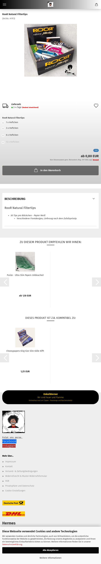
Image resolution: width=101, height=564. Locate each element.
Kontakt (9, 466)
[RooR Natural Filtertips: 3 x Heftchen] (50, 129)
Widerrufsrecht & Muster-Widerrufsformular (26, 476)
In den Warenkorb (47, 170)
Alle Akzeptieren (50, 550)
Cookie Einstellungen (15, 490)
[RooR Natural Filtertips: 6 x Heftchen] (50, 135)
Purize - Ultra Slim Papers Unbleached (25, 275)
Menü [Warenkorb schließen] (4, 4)
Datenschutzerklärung (12, 544)
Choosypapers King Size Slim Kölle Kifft (25, 351)
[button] (4, 282)
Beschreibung (15, 199)
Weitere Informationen (50, 558)
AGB (7, 481)
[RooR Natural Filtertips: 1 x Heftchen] (50, 123)
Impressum (10, 461)
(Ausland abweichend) (30, 107)
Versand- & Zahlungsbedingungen (21, 471)
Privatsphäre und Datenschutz (19, 486)
